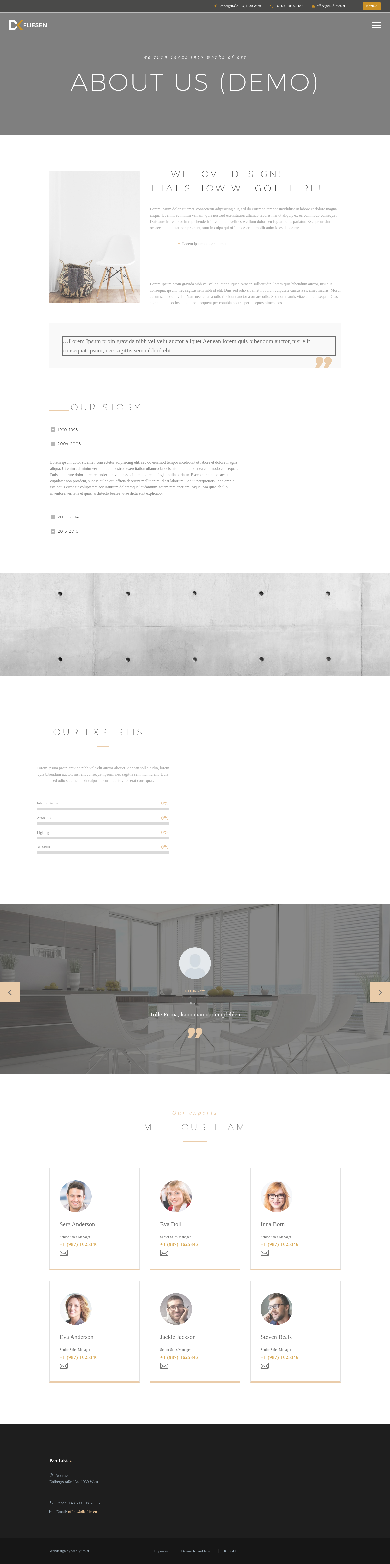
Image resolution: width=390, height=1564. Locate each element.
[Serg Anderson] (94, 1218)
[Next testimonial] (380, 992)
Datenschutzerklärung (197, 1551)
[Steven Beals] (295, 1331)
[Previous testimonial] (10, 992)
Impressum (162, 1551)
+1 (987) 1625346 (79, 1244)
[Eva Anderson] (94, 1331)
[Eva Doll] (195, 1218)
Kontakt (230, 1551)
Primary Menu (376, 25)
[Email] (64, 1253)
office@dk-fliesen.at (331, 6)
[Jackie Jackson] (195, 1331)
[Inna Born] (295, 1218)
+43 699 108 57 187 (289, 6)
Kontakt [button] (371, 6)
